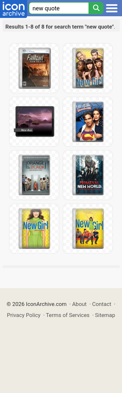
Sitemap (105, 315)
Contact (101, 304)
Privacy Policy (23, 315)
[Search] (95, 8)
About (79, 304)
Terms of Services (67, 315)
